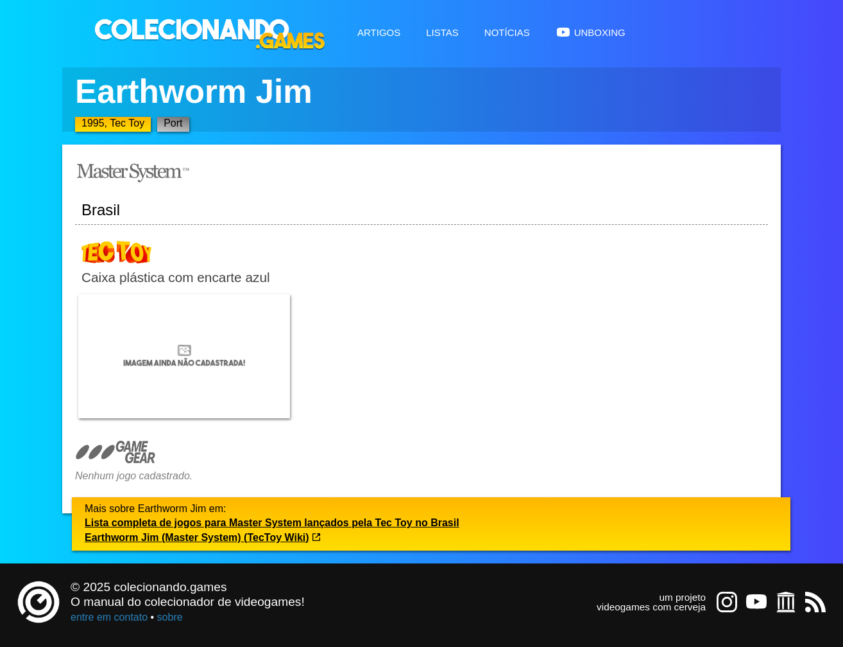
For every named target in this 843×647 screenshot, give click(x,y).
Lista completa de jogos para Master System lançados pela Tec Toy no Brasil (272, 522)
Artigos (378, 31)
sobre (170, 617)
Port (173, 123)
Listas (442, 31)
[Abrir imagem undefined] (184, 356)
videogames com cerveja (651, 606)
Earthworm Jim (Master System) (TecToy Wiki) (203, 537)
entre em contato (109, 617)
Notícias (507, 31)
